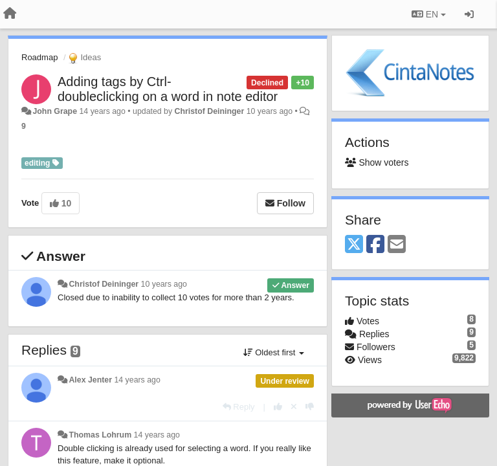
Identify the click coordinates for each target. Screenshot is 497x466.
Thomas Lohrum (100, 434)
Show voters (376, 162)
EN (429, 14)
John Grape (54, 111)
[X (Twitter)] (354, 245)
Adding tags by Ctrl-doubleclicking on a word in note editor (168, 89)
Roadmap (39, 57)
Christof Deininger (210, 111)
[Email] (397, 245)
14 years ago (137, 379)
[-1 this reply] (309, 407)
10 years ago (164, 284)
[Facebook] (375, 245)
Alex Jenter (90, 379)
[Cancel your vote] (294, 407)
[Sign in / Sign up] (469, 14)
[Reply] (239, 407)
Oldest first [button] (273, 352)
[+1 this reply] (278, 407)
